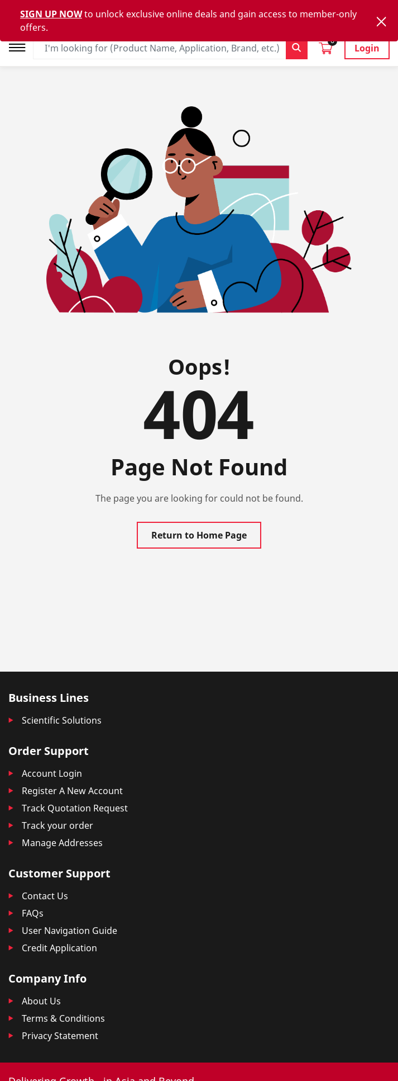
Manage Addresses (62, 843)
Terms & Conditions (63, 1018)
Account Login (52, 773)
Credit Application (59, 948)
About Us (41, 1001)
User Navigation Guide (69, 930)
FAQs (33, 913)
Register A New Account (72, 791)
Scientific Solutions (62, 720)
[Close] (381, 21)
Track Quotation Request (75, 808)
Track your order (57, 825)
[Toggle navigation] (20, 46)
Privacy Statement (60, 1036)
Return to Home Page (199, 535)
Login (367, 48)
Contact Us (45, 896)
